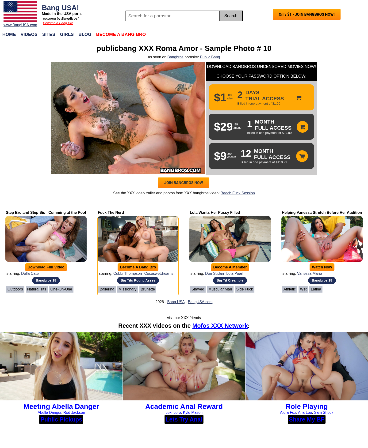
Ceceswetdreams (158, 273)
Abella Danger (49, 412)
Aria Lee (305, 412)
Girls (67, 34)
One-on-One (61, 289)
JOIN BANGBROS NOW (183, 183)
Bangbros (175, 57)
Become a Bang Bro (58, 23)
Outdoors (15, 289)
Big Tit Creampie (230, 280)
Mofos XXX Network (220, 325)
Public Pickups (61, 419)
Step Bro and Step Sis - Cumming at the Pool (46, 213)
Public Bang (210, 57)
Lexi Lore (173, 412)
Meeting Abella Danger (61, 406)
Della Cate (30, 273)
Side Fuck (244, 289)
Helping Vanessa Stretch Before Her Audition (322, 213)
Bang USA (175, 302)
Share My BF (306, 419)
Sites (48, 34)
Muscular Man (220, 289)
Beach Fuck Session (238, 193)
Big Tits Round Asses (138, 280)
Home (9, 34)
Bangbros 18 (46, 280)
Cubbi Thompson (127, 273)
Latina (316, 289)
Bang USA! (60, 7)
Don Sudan (214, 273)
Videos (29, 34)
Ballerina (107, 289)
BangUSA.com (200, 302)
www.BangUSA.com (20, 25)
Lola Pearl (234, 273)
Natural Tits (36, 289)
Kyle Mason (193, 412)
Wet (303, 289)
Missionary (127, 289)
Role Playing (307, 406)
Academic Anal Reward (184, 406)
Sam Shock (323, 412)
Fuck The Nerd (111, 213)
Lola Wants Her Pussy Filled (215, 213)
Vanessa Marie (309, 273)
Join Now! (258, 36)
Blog (84, 34)
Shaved (198, 289)
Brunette (148, 289)
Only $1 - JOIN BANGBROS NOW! (307, 14)
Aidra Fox (288, 412)
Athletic (290, 289)
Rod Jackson (74, 412)
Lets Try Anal (184, 419)
